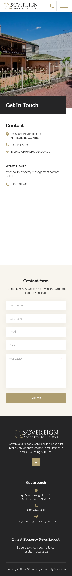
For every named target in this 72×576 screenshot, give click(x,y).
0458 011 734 (19, 184)
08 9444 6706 (19, 144)
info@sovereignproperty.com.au (30, 151)
